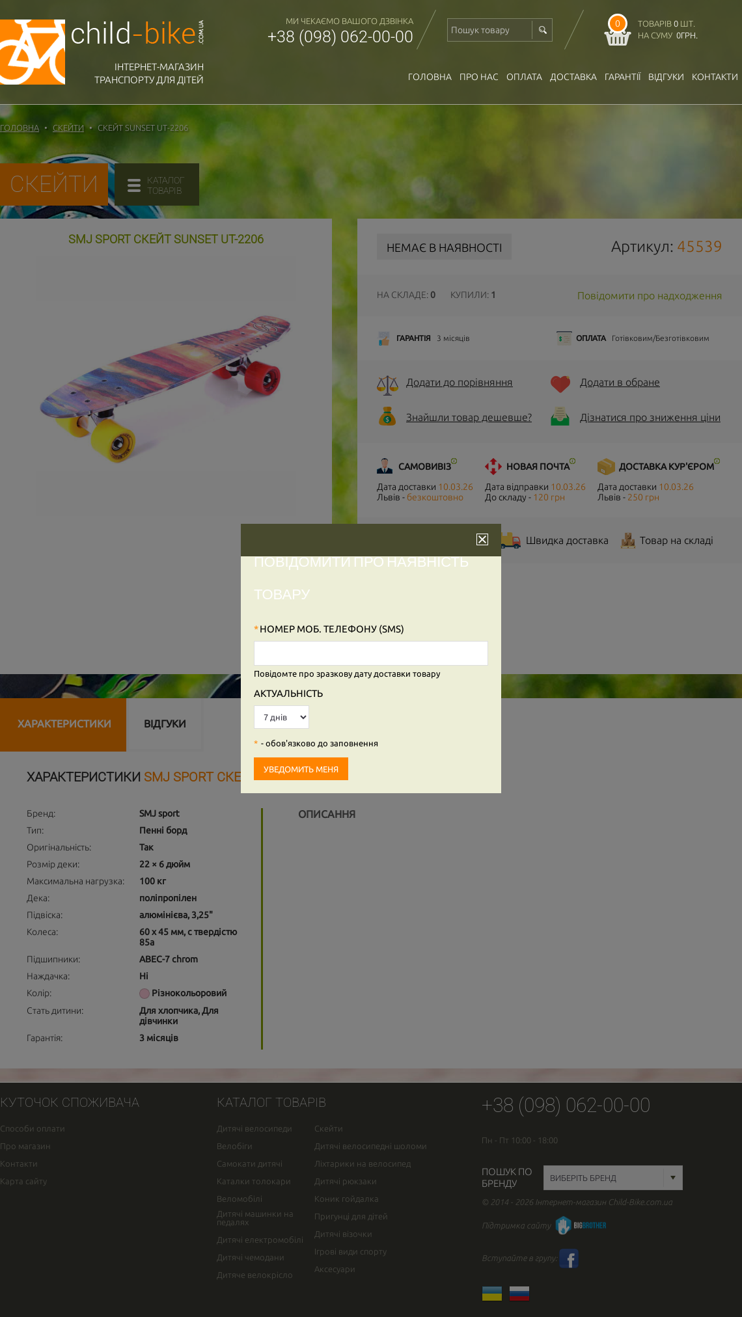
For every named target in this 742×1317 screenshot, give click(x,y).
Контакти (715, 77)
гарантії (622, 77)
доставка (573, 77)
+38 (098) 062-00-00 (340, 36)
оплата (524, 77)
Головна (430, 77)
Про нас (479, 77)
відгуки (666, 77)
